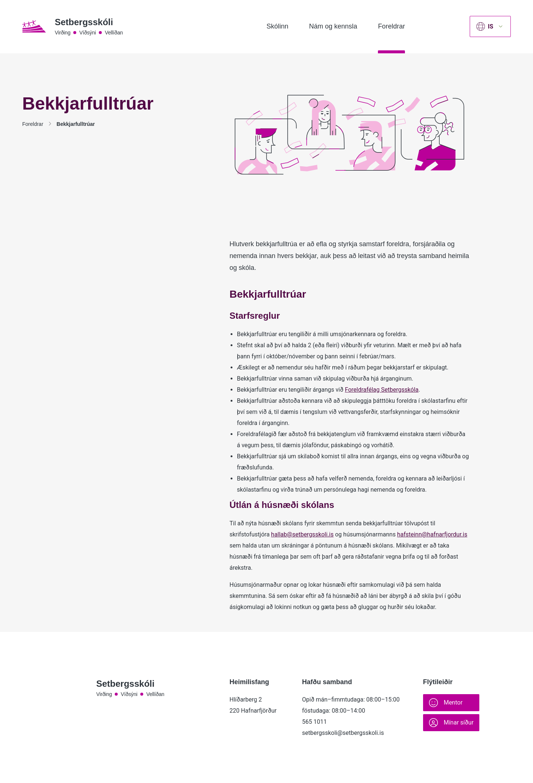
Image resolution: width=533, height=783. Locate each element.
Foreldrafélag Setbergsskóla (382, 389)
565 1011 (314, 721)
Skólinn (277, 26)
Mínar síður (451, 722)
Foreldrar (391, 26)
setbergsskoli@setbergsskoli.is (343, 732)
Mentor (446, 702)
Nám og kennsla (333, 26)
